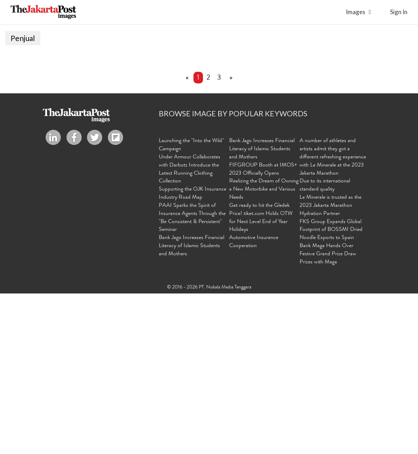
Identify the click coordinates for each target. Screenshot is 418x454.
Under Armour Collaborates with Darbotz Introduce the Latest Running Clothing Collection (189, 330)
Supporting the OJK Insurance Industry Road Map (192, 354)
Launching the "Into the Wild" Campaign (191, 306)
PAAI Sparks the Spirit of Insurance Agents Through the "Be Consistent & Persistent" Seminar (192, 379)
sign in (398, 12)
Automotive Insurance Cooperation (253, 403)
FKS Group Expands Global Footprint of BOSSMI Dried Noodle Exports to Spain (331, 391)
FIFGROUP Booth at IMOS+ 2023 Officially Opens (263, 330)
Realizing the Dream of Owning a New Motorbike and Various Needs (263, 350)
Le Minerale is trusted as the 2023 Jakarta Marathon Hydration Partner (330, 367)
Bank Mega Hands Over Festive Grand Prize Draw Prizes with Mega (328, 415)
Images (355, 12)
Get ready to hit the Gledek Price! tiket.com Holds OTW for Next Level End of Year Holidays (260, 379)
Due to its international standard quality (325, 346)
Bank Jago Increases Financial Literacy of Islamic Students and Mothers (191, 407)
